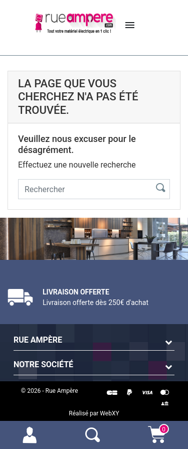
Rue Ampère (38, 340)
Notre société (43, 364)
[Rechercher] (82, 189)
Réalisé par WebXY (94, 413)
